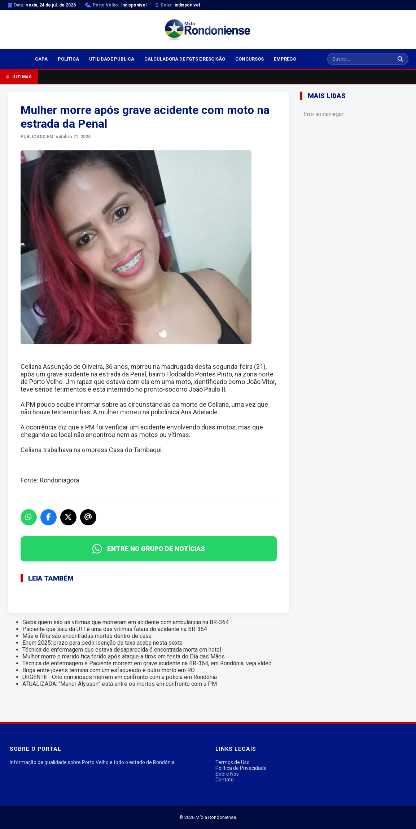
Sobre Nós (227, 774)
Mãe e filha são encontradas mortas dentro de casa (87, 635)
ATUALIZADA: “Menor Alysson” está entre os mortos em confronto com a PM (119, 683)
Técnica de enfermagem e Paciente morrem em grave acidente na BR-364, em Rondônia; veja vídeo (147, 663)
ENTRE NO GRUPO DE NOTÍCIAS (148, 548)
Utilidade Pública (111, 59)
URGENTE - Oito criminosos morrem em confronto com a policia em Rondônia (119, 677)
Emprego (285, 59)
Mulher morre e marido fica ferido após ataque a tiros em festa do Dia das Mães (123, 656)
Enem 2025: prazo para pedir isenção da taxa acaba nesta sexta (102, 642)
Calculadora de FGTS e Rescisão (184, 59)
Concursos (249, 59)
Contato (224, 779)
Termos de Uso (232, 762)
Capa (41, 59)
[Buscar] (400, 59)
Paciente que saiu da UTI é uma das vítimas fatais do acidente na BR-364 (114, 629)
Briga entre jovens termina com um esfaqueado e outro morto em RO (108, 670)
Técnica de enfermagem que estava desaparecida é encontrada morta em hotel (121, 649)
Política (68, 59)
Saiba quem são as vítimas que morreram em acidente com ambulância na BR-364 (125, 622)
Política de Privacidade (241, 768)
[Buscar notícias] (360, 59)
